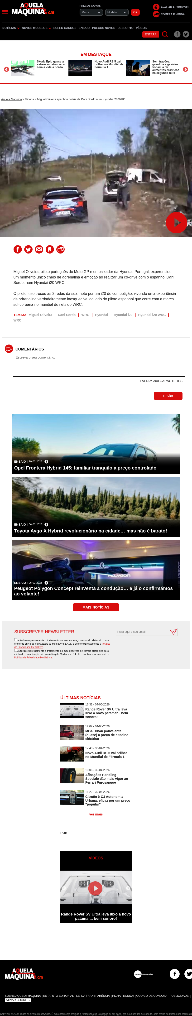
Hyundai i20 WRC (152, 314)
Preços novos (103, 28)
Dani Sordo (67, 314)
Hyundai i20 (123, 314)
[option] (38, 68)
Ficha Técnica (123, 995)
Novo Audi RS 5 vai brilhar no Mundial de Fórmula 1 (109, 64)
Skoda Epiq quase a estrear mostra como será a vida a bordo (51, 64)
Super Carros (65, 28)
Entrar (151, 34)
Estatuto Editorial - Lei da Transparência (76, 995)
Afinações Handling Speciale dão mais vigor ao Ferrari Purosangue (106, 778)
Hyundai (101, 314)
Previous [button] (7, 69)
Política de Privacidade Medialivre (33, 657)
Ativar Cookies (18, 1000)
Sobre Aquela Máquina (23, 995)
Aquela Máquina (11, 99)
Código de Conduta (151, 995)
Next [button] (185, 69)
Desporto (126, 28)
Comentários (29, 349)
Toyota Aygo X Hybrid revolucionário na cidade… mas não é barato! (90, 530)
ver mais (96, 814)
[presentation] (142, 647)
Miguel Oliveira (40, 314)
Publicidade (179, 995)
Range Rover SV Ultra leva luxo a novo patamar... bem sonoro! (106, 713)
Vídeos (141, 28)
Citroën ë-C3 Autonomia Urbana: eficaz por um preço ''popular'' (107, 800)
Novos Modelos (36, 28)
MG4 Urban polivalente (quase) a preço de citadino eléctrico (106, 735)
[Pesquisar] (165, 34)
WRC (85, 314)
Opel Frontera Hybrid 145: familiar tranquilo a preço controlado (85, 467)
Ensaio (84, 28)
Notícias (10, 28)
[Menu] (5, 12)
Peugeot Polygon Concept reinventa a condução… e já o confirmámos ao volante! (93, 591)
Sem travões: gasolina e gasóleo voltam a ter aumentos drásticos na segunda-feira (165, 67)
